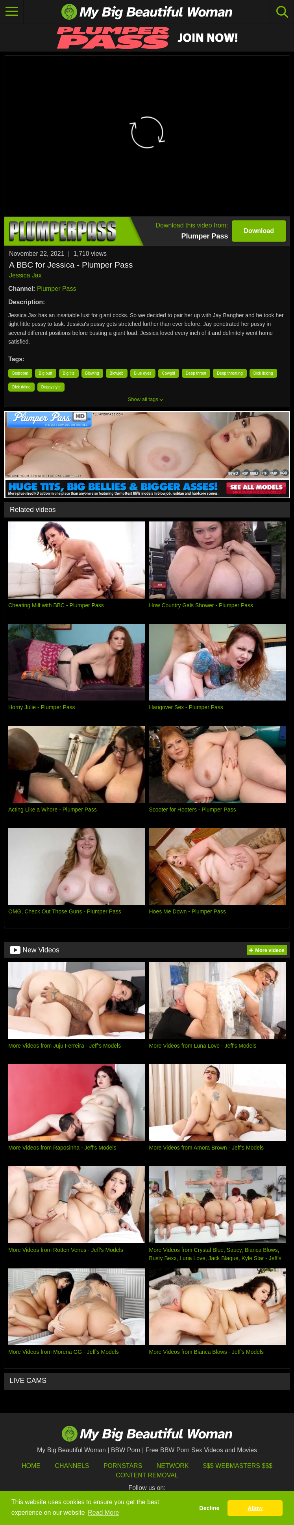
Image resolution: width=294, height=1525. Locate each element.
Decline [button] (209, 1508)
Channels (72, 1465)
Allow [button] (255, 1508)
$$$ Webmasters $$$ (237, 1465)
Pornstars (123, 1465)
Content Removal (147, 1475)
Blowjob (117, 373)
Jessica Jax (25, 275)
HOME (31, 1465)
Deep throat (196, 373)
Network (173, 1465)
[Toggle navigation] (12, 12)
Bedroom (20, 373)
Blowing (92, 373)
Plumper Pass (56, 288)
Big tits (69, 373)
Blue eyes (143, 373)
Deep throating (230, 373)
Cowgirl (168, 373)
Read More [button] (103, 1512)
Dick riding (21, 387)
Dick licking (263, 373)
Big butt (45, 373)
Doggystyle (51, 387)
